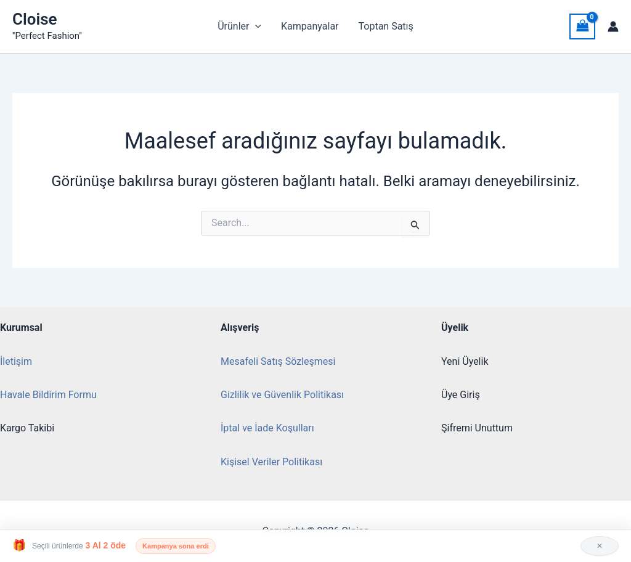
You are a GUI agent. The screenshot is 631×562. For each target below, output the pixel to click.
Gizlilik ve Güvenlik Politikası (282, 395)
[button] (255, 26)
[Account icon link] (613, 26)
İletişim (16, 361)
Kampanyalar (309, 26)
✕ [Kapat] (599, 546)
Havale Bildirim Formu (48, 395)
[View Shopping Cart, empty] (582, 26)
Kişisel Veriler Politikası (271, 462)
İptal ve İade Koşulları (267, 428)
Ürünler (239, 26)
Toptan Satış (386, 26)
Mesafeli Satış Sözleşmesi (278, 361)
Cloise (34, 19)
